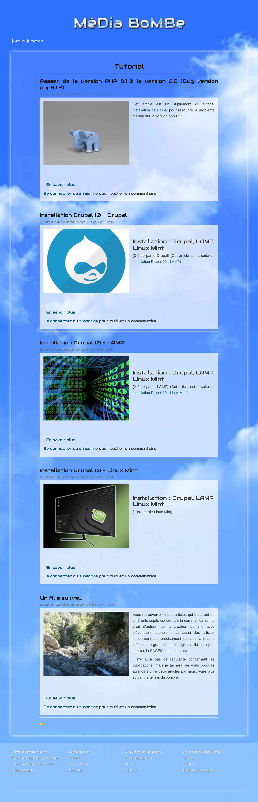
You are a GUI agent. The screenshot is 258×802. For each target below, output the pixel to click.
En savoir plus (64, 182)
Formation (76, 769)
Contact (131, 769)
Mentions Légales (23, 769)
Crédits (188, 762)
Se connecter (61, 191)
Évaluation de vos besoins (144, 750)
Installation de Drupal (153, 111)
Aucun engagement (139, 756)
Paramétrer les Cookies (199, 769)
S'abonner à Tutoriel (44, 722)
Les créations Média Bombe (202, 750)
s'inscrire (92, 191)
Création (75, 756)
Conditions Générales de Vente (32, 762)
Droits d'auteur (79, 762)
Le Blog (188, 756)
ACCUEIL (20, 41)
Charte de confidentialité (28, 750)
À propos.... (133, 762)
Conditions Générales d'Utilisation (34, 756)
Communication (79, 750)
